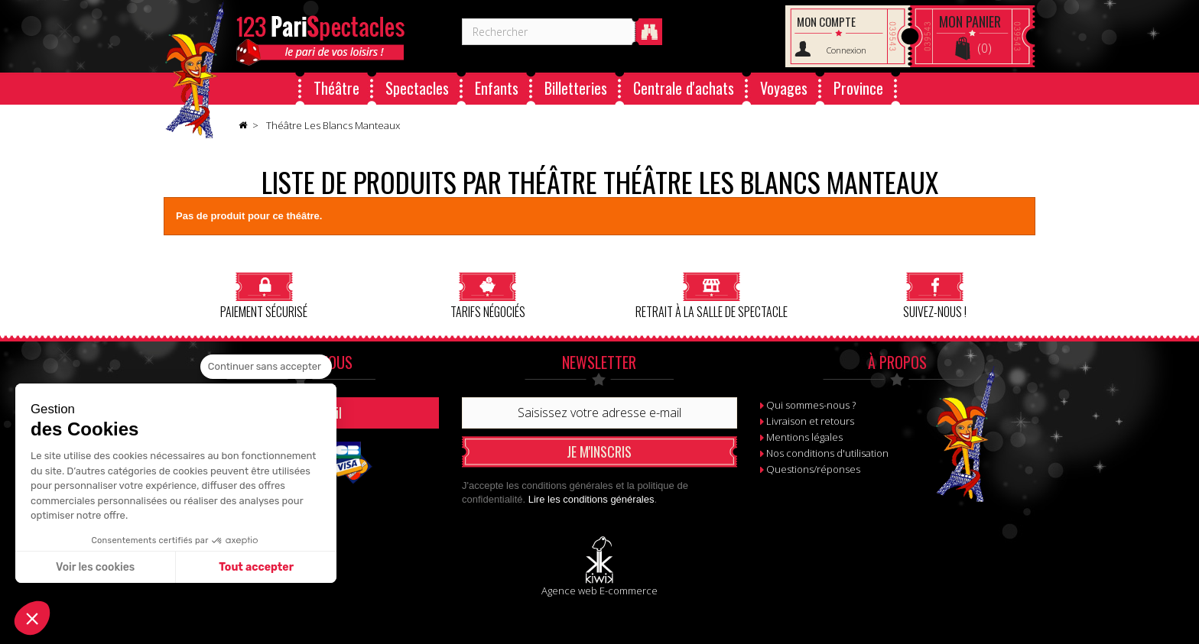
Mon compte (826, 21)
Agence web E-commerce (599, 590)
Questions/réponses (813, 469)
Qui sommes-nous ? (811, 405)
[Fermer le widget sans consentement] (266, 366)
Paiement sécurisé (263, 295)
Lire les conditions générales (591, 499)
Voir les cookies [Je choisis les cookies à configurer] (95, 567)
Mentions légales (804, 437)
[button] (32, 618)
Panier (970, 21)
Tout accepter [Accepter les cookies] (256, 567)
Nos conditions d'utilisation (827, 453)
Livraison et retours (810, 421)
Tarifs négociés (487, 295)
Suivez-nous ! (935, 295)
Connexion (846, 50)
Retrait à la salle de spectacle (711, 295)
